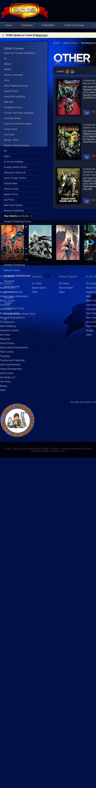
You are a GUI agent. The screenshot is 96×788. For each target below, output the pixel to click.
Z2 (5, 319)
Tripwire (8, 303)
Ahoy (6, 80)
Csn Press (9, 134)
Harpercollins (10, 183)
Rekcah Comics (12, 270)
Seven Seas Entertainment (14, 347)
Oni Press (5, 334)
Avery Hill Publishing (14, 96)
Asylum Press (11, 91)
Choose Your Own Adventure (19, 113)
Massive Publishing (14, 210)
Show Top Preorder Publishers (19, 53)
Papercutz (5, 339)
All (5, 58)
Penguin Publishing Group (17, 221)
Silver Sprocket (12, 286)
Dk (5, 151)
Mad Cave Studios (13, 205)
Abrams (8, 69)
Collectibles (48, 25)
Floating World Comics (15, 167)
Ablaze (7, 64)
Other (3, 390)
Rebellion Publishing (14, 265)
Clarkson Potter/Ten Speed (17, 123)
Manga (3, 386)
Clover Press (10, 129)
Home (8, 25)
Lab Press (9, 199)
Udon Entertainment (10, 364)
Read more (42, 35)
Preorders (27, 25)
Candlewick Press (13, 107)
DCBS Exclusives (74, 25)
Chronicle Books (12, 118)
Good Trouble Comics (15, 178)
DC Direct (64, 283)
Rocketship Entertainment (17, 275)
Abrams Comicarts (13, 75)
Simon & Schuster (13, 292)
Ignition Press (11, 194)
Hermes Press (11, 189)
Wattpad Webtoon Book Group (19, 313)
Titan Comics (7, 351)
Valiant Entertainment (11, 369)
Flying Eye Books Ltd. (15, 172)
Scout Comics (7, 343)
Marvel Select (66, 287)
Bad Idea (8, 102)
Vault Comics (7, 373)
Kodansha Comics (9, 330)
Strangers (9, 297)
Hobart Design (58, 451)
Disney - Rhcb (11, 140)
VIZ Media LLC (7, 377)
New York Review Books (16, 216)
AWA (88, 296)
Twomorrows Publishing (12, 360)
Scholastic (9, 281)
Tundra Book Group (14, 308)
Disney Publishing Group (16, 145)
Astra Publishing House (16, 85)
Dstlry (7, 156)
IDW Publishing (8, 326)
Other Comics (70, 43)
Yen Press (5, 381)
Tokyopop (5, 356)
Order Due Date (81, 402)
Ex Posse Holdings (13, 161)
